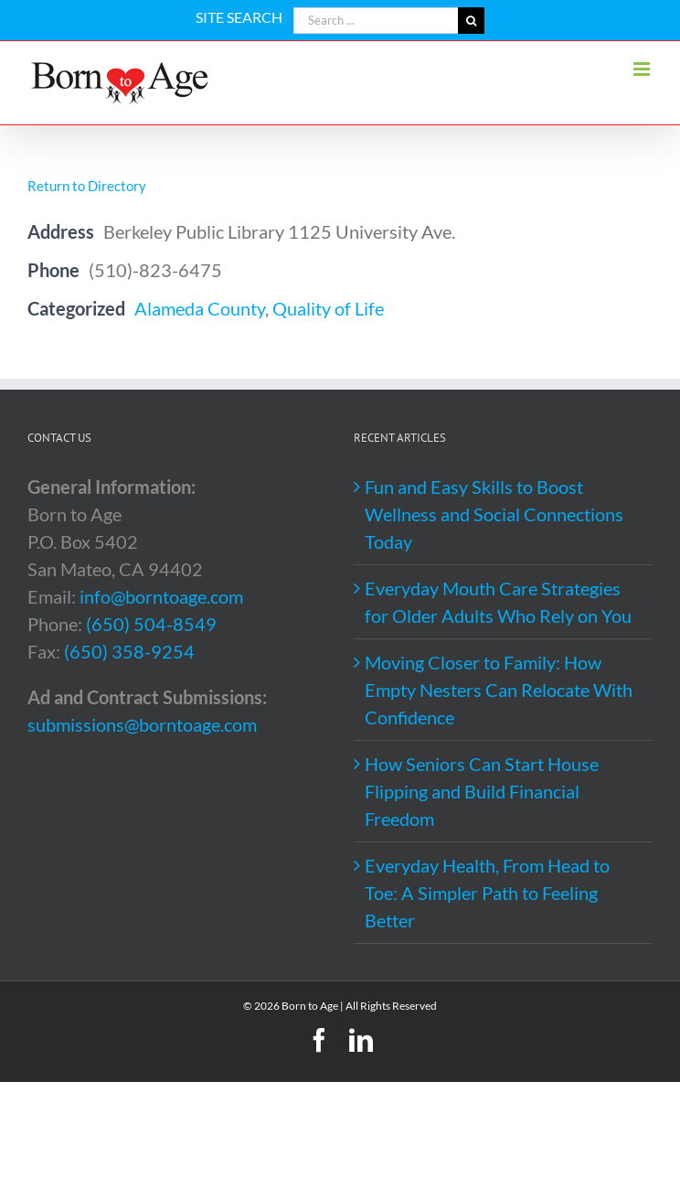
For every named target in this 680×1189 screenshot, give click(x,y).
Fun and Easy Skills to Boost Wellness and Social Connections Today (494, 514)
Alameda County (199, 308)
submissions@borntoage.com (142, 724)
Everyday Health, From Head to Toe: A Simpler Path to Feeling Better (487, 892)
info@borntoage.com (161, 596)
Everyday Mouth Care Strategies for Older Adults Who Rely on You (498, 602)
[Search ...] (375, 20)
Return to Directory (86, 185)
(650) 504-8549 (151, 624)
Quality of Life (328, 308)
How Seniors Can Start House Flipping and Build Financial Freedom (482, 791)
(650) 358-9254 (129, 651)
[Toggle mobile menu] (643, 69)
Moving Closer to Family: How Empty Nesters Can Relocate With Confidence (498, 689)
